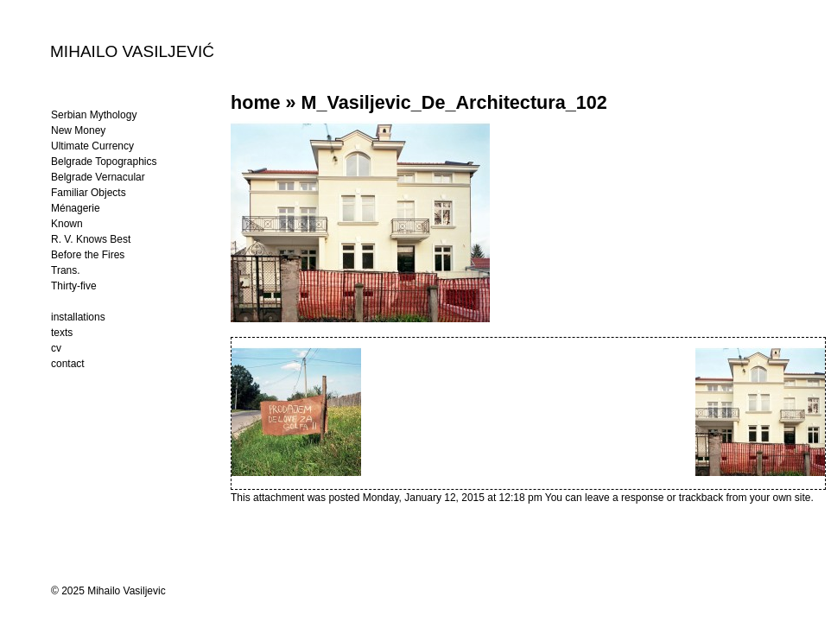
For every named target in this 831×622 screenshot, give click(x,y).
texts (62, 333)
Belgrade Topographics (104, 162)
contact (68, 364)
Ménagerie (75, 208)
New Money (78, 130)
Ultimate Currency (92, 146)
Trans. (65, 270)
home (256, 102)
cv (56, 348)
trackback (701, 498)
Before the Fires (87, 255)
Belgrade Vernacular (98, 177)
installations (78, 317)
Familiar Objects (88, 193)
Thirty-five (74, 286)
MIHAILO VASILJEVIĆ (132, 51)
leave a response (626, 498)
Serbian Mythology (93, 115)
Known (67, 224)
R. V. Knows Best (90, 239)
